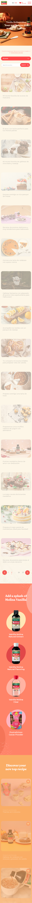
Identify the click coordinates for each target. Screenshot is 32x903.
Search (25, 65)
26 (19, 572)
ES (13, 3)
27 (23, 572)
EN (16, 3)
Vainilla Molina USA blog (17, 52)
